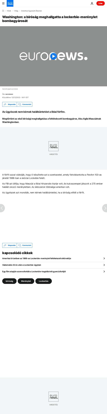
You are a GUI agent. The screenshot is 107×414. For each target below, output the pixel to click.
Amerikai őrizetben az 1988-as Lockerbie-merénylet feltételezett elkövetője (36, 258)
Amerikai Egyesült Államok (31, 11)
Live (101, 3)
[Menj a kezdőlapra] (10, 3)
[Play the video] (53, 56)
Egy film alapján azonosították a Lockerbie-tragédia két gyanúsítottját (34, 271)
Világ (16, 11)
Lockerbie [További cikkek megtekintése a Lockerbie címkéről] (43, 281)
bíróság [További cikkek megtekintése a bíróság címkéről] (9, 281)
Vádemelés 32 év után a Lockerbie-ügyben (21, 265)
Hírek (9, 11)
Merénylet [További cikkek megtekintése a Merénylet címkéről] (26, 281)
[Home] (3, 11)
